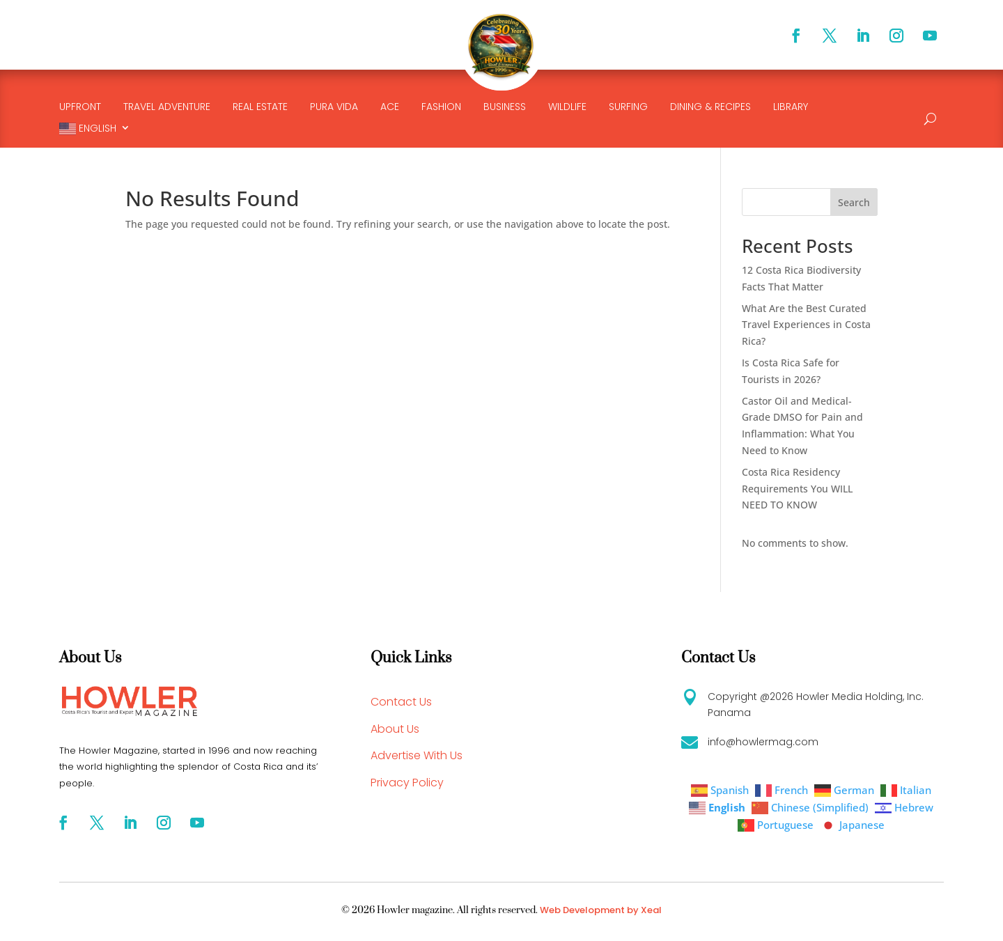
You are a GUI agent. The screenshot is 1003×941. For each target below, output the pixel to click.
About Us (395, 729)
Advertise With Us (416, 755)
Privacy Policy (407, 783)
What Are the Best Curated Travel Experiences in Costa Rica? (806, 325)
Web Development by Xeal (601, 910)
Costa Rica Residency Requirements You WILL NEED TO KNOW (797, 488)
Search (854, 202)
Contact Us (401, 702)
